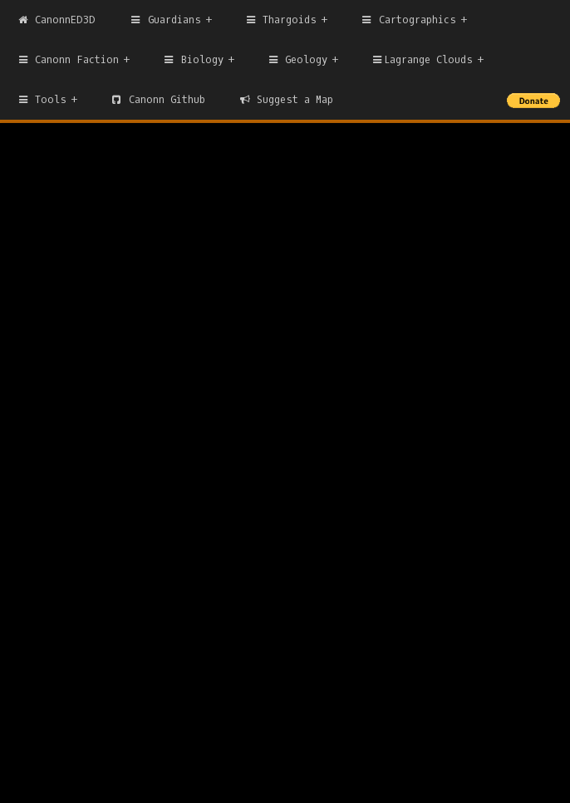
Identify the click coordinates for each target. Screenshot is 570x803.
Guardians (164, 20)
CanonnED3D (56, 20)
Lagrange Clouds (421, 60)
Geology (297, 60)
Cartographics (407, 20)
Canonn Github (157, 99)
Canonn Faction (68, 60)
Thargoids (280, 20)
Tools (41, 99)
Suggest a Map (285, 99)
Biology (192, 60)
